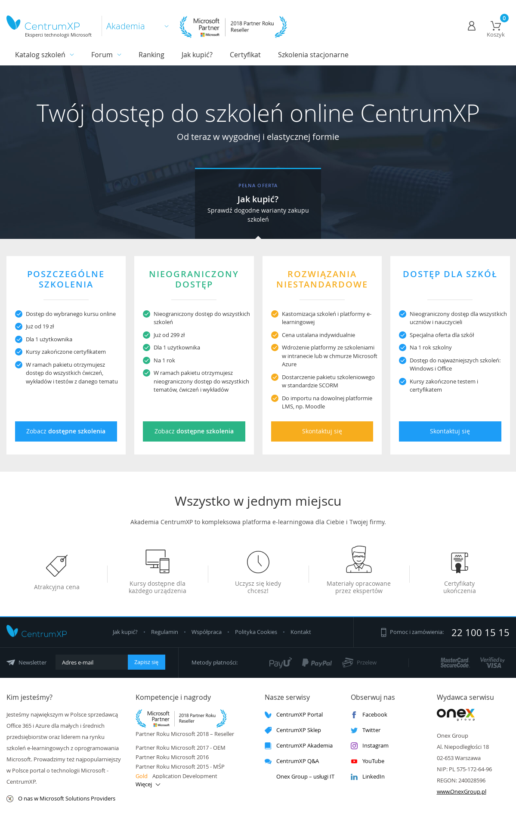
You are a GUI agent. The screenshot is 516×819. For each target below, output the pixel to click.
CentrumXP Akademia (299, 745)
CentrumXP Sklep (293, 730)
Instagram (370, 745)
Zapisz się (146, 662)
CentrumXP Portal (294, 714)
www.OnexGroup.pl (461, 791)
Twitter (365, 730)
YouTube (367, 761)
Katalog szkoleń (40, 54)
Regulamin (165, 632)
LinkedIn (368, 776)
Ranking (151, 54)
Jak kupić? (197, 54)
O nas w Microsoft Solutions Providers (60, 798)
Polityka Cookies (256, 632)
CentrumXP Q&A (292, 761)
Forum (102, 54)
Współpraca (207, 632)
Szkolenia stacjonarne (313, 54)
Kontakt (300, 632)
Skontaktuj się (322, 431)
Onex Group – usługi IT (299, 776)
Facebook (369, 714)
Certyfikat (245, 54)
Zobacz (65, 431)
